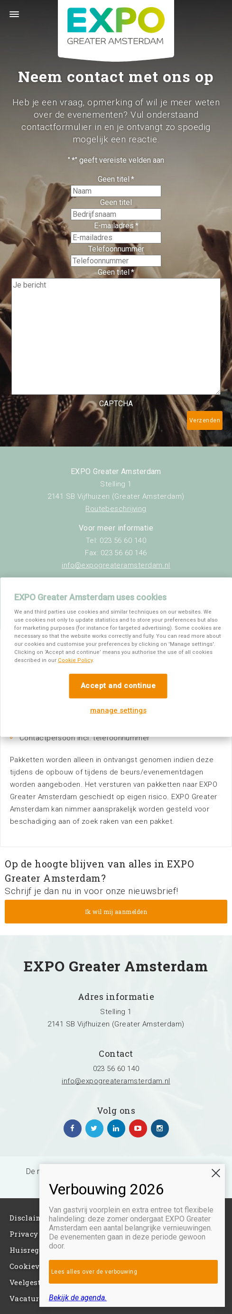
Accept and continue (118, 685)
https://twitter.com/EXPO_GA (94, 1128)
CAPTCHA (116, 403)
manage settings (118, 710)
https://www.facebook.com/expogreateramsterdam (73, 1128)
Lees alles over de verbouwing (94, 1271)
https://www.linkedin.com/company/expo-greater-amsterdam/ (116, 1128)
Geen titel (116, 179)
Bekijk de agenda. (78, 1297)
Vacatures (28, 1298)
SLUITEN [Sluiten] (216, 1173)
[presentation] (77, 428)
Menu (9, 20)
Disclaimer (29, 1217)
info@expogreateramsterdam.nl (116, 565)
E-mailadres (116, 225)
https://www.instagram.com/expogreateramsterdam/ (160, 1128)
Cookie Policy (75, 660)
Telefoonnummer (116, 248)
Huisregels (29, 1250)
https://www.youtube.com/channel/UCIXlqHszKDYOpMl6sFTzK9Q (138, 1128)
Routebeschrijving (116, 508)
